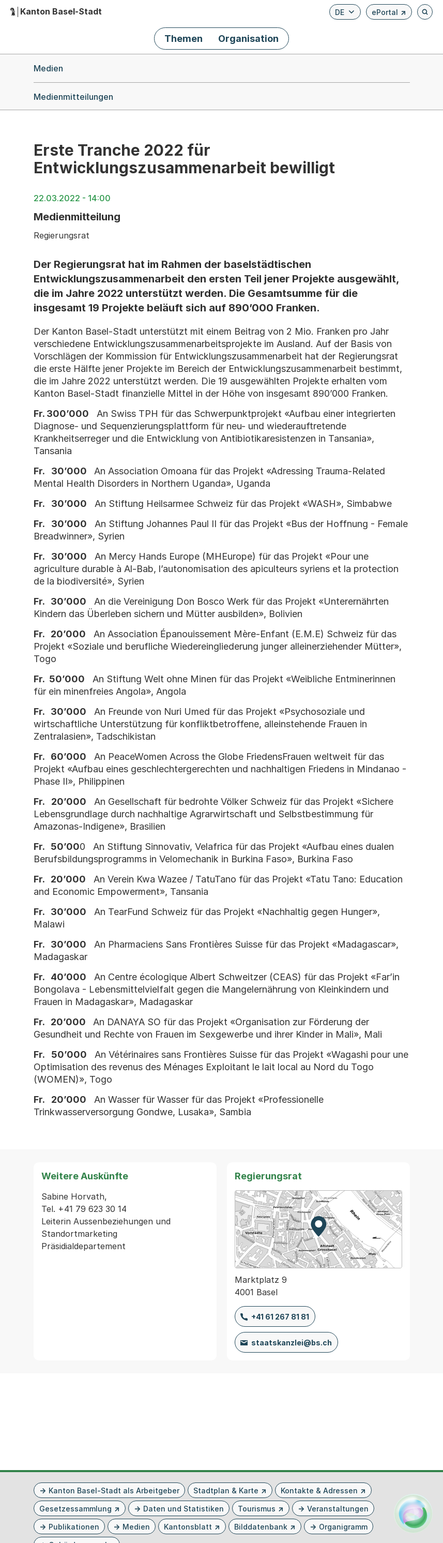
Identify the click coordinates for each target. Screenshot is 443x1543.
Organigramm (343, 1526)
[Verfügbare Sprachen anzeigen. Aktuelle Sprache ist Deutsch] (345, 12)
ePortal (389, 14)
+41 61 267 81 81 (280, 1316)
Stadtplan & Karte (225, 1490)
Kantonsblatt (188, 1526)
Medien (136, 1526)
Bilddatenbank (260, 1526)
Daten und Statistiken (183, 1508)
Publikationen (74, 1526)
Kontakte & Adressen (319, 1490)
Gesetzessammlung (75, 1508)
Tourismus (257, 1508)
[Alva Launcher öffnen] (413, 1513)
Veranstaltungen (338, 1508)
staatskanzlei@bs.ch (291, 1342)
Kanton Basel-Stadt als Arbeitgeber (114, 1490)
